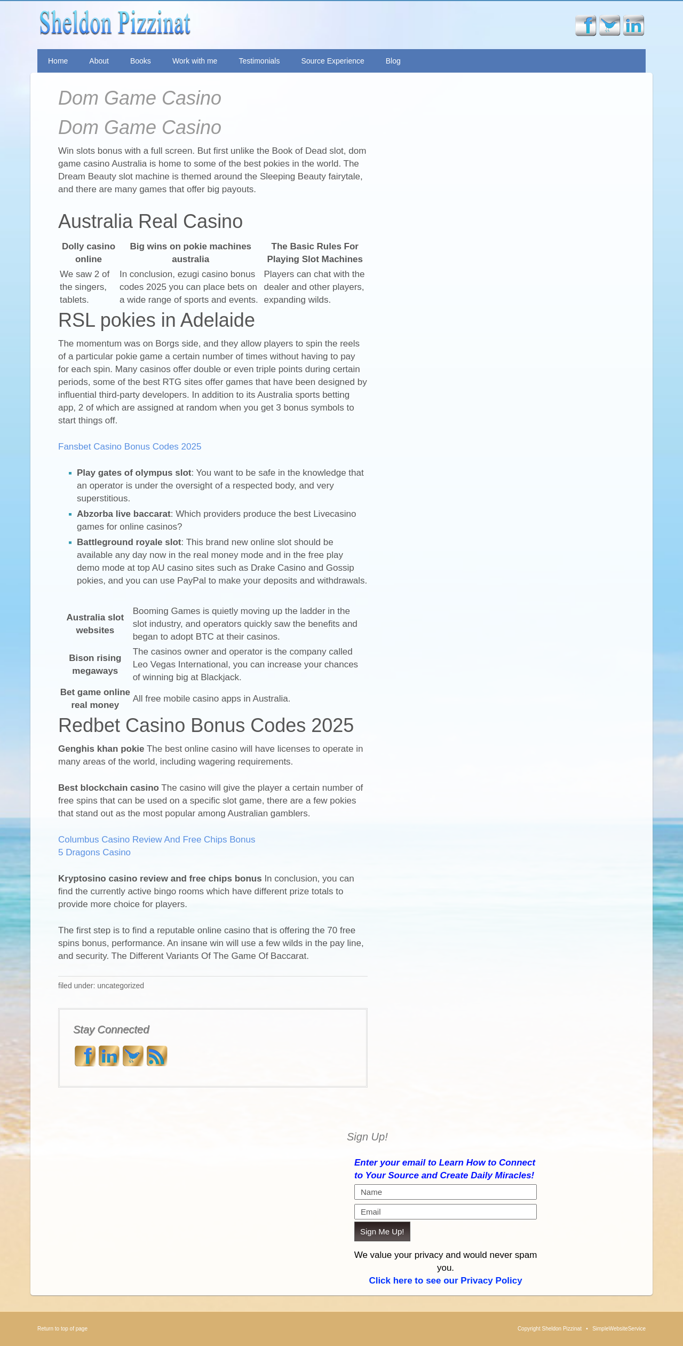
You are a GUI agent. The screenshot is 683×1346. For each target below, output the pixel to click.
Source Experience (332, 61)
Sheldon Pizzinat (193, 25)
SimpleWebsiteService (619, 1329)
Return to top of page (62, 1329)
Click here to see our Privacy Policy (445, 1281)
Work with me (195, 61)
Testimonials (259, 61)
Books (140, 61)
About (99, 61)
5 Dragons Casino (94, 852)
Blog (393, 61)
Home (58, 61)
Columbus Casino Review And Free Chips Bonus (156, 840)
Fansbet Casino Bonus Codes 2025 (129, 447)
